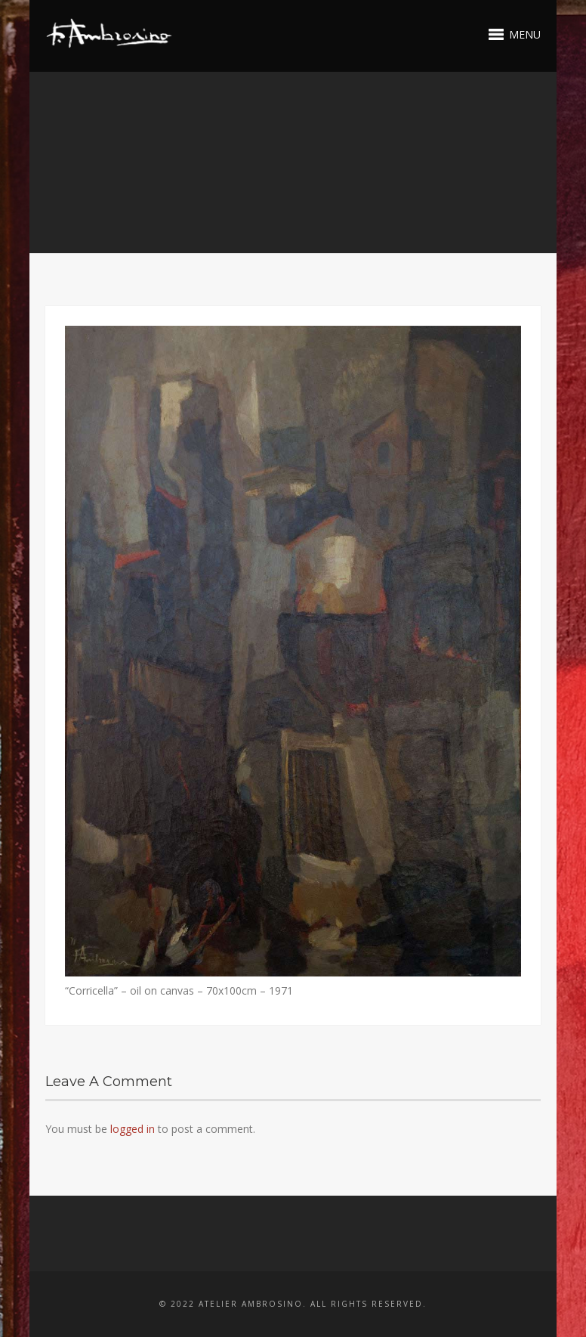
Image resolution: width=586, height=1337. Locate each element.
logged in (132, 1129)
